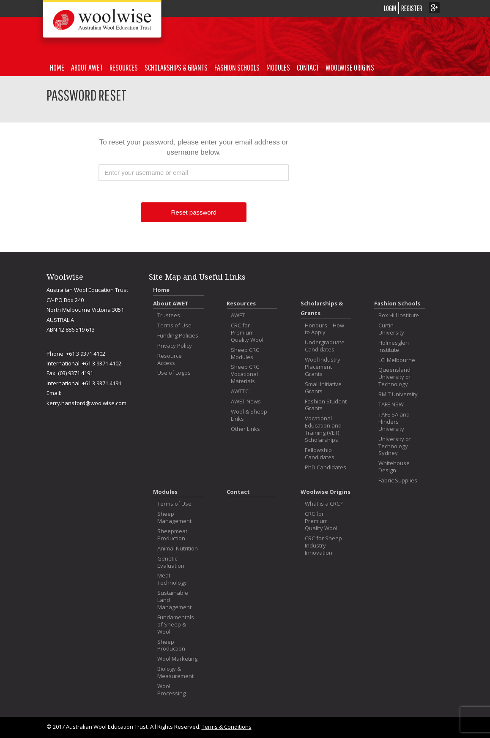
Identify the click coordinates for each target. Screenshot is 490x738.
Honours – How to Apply (324, 329)
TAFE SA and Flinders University (394, 422)
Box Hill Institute (398, 315)
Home (57, 67)
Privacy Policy (174, 345)
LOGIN (390, 8)
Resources (123, 67)
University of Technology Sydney (394, 446)
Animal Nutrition (177, 548)
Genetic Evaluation (170, 562)
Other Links (245, 429)
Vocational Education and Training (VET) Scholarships (323, 429)
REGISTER (411, 8)
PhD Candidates (325, 467)
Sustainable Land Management (174, 600)
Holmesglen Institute (393, 346)
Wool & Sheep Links (249, 415)
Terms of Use (174, 325)
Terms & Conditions (227, 726)
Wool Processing (171, 690)
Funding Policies (177, 335)
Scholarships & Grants (176, 67)
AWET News (246, 401)
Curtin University (391, 329)
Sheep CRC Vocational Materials (245, 374)
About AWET (87, 67)
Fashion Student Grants (326, 405)
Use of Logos (174, 372)
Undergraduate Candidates (325, 346)
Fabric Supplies (397, 480)
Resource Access (169, 359)
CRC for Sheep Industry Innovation (323, 545)
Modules (278, 67)
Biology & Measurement (175, 672)
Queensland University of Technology (394, 377)
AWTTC (240, 391)
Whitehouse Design (394, 467)
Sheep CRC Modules (245, 353)
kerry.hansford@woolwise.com (86, 403)
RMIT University (398, 394)
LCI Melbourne (396, 360)
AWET (238, 315)
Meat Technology (172, 579)
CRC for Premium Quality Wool (247, 332)
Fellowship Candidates (319, 454)
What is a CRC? (323, 503)
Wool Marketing (177, 658)
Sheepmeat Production (172, 535)
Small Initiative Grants (323, 388)
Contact (308, 67)
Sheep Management (174, 517)
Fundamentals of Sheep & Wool (175, 624)
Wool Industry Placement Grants (322, 367)
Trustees (168, 315)
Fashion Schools (237, 67)
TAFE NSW (391, 404)
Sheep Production (171, 645)
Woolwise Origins (350, 67)
